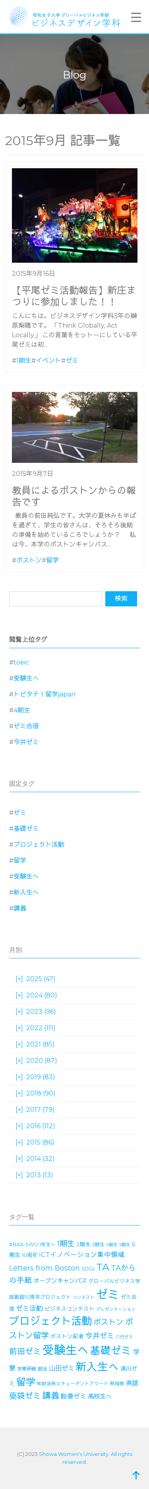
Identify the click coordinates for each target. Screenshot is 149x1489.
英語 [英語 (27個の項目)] (132, 1383)
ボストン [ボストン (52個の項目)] (108, 1322)
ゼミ (72, 360)
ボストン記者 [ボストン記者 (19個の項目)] (67, 1336)
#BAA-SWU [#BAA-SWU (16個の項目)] (23, 1244)
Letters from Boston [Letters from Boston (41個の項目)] (44, 1268)
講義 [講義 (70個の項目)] (51, 1395)
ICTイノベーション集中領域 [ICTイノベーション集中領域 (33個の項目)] (81, 1255)
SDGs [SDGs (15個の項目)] (88, 1269)
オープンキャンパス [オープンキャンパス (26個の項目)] (60, 1280)
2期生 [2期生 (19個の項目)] (83, 1244)
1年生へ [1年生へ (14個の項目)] (47, 1244)
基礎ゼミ (26, 828)
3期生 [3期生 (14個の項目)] (98, 1244)
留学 (52, 560)
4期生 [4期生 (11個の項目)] (112, 1244)
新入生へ (26, 892)
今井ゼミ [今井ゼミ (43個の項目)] (99, 1336)
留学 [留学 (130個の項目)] (25, 1382)
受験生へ (26, 678)
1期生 (23, 360)
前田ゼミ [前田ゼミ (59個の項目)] (25, 1351)
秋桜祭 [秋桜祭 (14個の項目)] (117, 1384)
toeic (21, 662)
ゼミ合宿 (26, 726)
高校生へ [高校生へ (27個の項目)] (100, 1396)
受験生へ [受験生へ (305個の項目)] (66, 1350)
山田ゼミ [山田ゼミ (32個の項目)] (61, 1368)
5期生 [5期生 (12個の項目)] (124, 1244)
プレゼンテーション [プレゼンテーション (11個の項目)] (115, 1309)
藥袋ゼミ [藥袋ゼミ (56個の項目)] (25, 1395)
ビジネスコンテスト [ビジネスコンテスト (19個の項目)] (70, 1309)
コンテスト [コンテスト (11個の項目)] (84, 1297)
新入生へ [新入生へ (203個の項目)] (97, 1366)
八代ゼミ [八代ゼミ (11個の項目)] (124, 1337)
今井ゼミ (26, 742)
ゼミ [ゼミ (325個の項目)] (107, 1295)
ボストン (29, 560)
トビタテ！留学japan (44, 694)
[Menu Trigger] (136, 17)
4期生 (22, 710)
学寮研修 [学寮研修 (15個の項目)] (26, 1369)
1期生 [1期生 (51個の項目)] (66, 1243)
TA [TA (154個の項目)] (102, 1267)
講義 (20, 908)
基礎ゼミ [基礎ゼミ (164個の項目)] (111, 1350)
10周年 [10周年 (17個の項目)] (29, 1255)
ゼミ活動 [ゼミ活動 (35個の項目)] (29, 1308)
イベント (48, 360)
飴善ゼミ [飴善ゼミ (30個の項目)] (73, 1396)
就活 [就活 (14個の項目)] (42, 1369)
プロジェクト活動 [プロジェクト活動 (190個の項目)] (50, 1321)
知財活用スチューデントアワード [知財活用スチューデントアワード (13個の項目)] (72, 1384)
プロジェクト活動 (39, 844)
